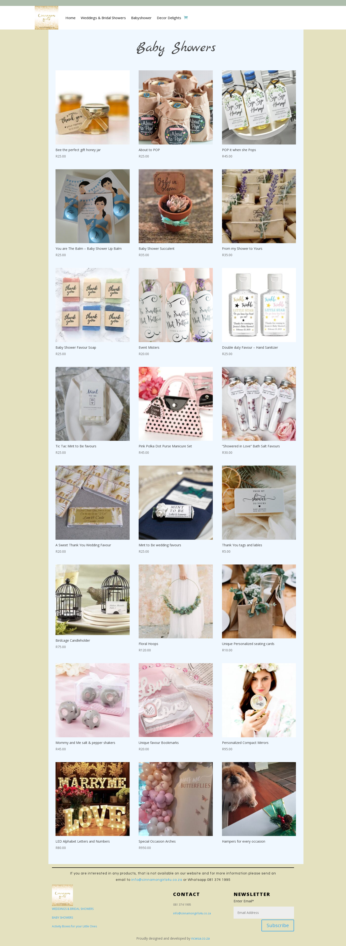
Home (70, 17)
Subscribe (278, 925)
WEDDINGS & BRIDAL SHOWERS (73, 909)
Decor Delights (169, 17)
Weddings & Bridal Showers (103, 17)
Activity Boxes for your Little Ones (74, 926)
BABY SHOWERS (62, 918)
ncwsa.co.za (200, 938)
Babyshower (141, 17)
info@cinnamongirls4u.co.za (156, 880)
